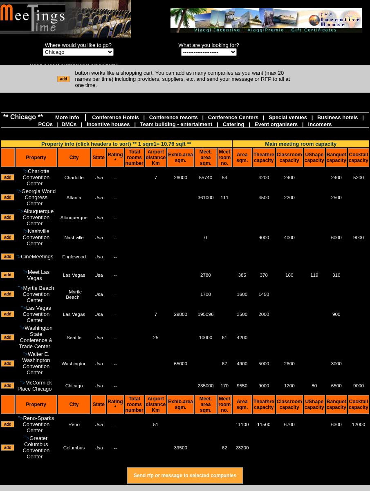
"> (35, 177)
